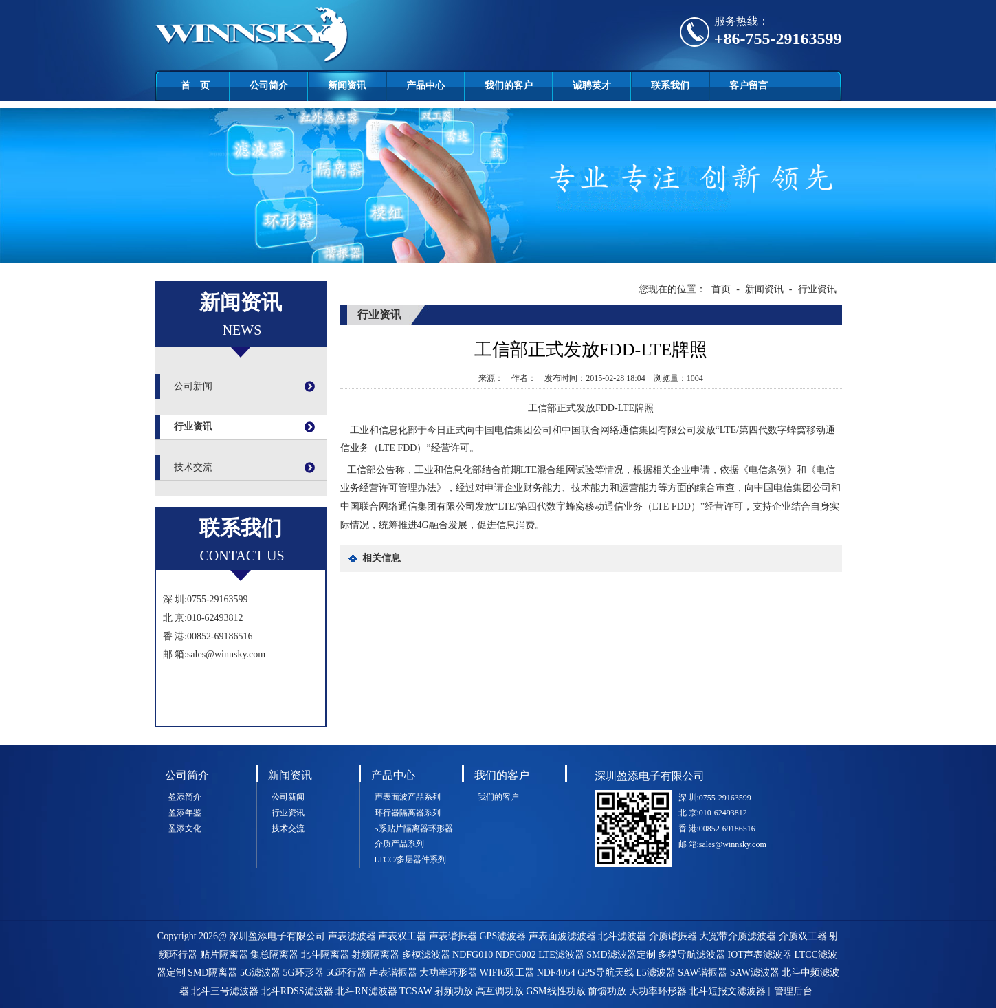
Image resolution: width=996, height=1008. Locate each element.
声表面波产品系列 (408, 797)
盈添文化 (184, 828)
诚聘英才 (592, 85)
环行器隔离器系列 (408, 813)
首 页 (195, 85)
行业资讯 (193, 426)
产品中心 (425, 85)
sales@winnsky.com (226, 654)
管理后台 (793, 991)
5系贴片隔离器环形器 (414, 828)
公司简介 (269, 85)
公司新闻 (193, 386)
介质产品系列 (399, 843)
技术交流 (193, 467)
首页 (721, 289)
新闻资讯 (347, 85)
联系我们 (670, 85)
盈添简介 (184, 797)
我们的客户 (509, 85)
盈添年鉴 (184, 813)
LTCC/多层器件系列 (411, 859)
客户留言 (748, 85)
